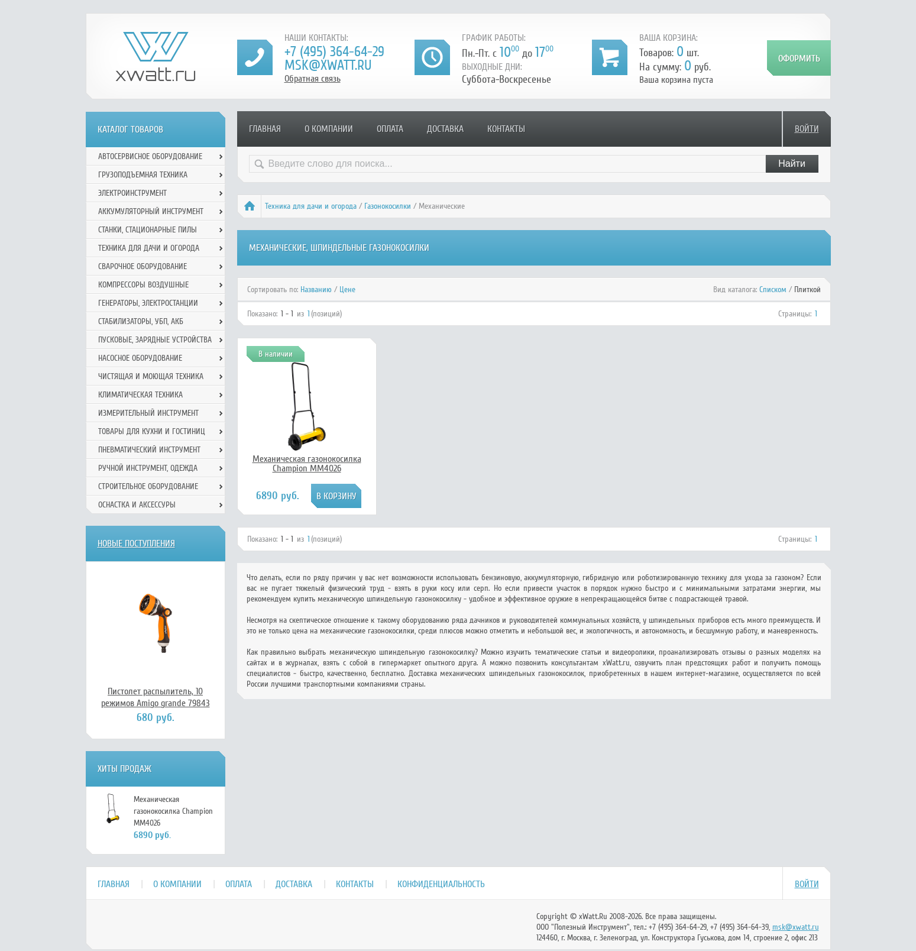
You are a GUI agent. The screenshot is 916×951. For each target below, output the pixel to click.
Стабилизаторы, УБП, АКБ (140, 321)
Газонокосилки (387, 206)
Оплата (390, 129)
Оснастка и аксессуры (137, 505)
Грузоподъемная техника (142, 175)
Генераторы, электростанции (148, 303)
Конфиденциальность (441, 884)
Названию (316, 289)
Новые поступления (136, 543)
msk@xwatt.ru (327, 65)
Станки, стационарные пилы (147, 230)
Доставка (445, 129)
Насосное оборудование (140, 358)
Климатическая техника (140, 395)
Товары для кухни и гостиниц (151, 431)
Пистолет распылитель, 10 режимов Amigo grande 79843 (155, 697)
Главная (265, 129)
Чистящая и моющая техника (150, 376)
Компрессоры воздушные (143, 285)
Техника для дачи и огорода (311, 206)
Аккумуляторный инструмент (150, 211)
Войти (807, 129)
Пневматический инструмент (149, 450)
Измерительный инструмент (148, 413)
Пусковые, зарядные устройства (155, 340)
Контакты (506, 129)
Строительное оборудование (148, 486)
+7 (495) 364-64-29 (334, 51)
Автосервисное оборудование (150, 156)
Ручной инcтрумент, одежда (148, 468)
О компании (329, 129)
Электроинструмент (132, 193)
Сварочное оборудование (142, 266)
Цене (347, 289)
